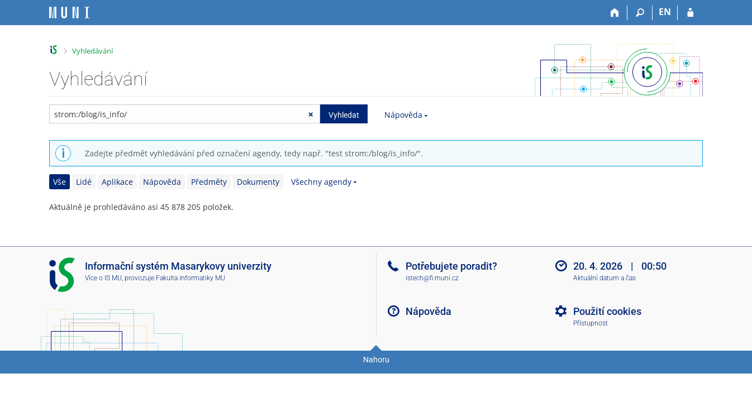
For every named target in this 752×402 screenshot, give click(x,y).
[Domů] (614, 13)
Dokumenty (258, 181)
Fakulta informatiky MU (190, 278)
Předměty (209, 181)
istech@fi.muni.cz (432, 278)
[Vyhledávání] (640, 13)
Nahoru (376, 359)
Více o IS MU (103, 278)
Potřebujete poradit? (451, 266)
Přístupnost (590, 323)
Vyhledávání (92, 51)
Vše (59, 181)
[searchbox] (184, 113)
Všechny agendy (321, 181)
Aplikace (117, 181)
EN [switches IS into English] (665, 12)
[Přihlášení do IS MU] (690, 13)
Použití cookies (607, 311)
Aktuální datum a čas (604, 278)
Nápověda (403, 114)
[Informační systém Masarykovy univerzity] (69, 12)
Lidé (84, 181)
